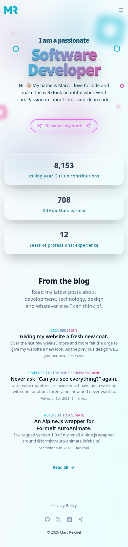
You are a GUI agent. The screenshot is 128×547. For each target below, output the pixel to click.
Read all (64, 467)
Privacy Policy (64, 505)
